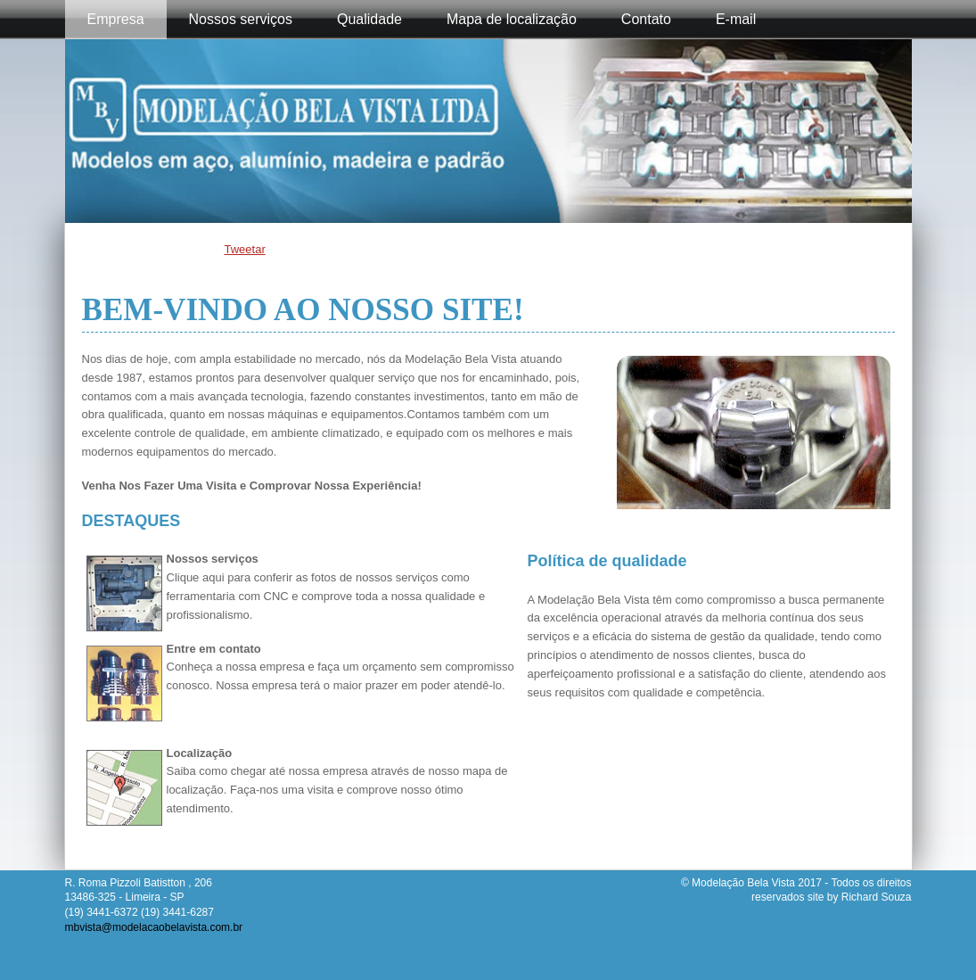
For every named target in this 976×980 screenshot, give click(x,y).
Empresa (115, 19)
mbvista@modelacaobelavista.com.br (154, 927)
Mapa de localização (512, 19)
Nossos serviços (240, 19)
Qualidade (369, 19)
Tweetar (245, 249)
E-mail (736, 19)
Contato (646, 19)
